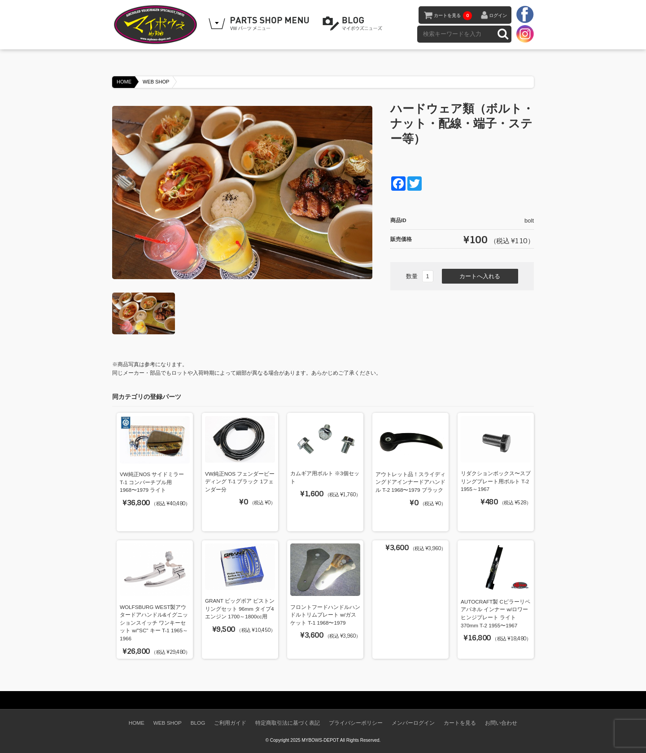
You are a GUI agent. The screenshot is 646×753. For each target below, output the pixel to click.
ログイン (498, 15)
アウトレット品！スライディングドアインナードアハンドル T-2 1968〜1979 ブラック (410, 482)
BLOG (354, 24)
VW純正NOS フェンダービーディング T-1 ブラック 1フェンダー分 (240, 481)
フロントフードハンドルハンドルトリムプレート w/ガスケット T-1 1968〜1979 (325, 615)
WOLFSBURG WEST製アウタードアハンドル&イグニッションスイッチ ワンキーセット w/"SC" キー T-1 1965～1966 (154, 622)
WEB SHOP (156, 81)
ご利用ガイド (230, 723)
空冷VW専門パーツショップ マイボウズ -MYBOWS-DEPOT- (157, 24)
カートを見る (453, 15)
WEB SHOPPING (260, 24)
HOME (124, 81)
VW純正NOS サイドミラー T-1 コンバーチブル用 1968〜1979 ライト (152, 482)
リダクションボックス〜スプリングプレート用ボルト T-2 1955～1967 (496, 481)
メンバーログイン (413, 723)
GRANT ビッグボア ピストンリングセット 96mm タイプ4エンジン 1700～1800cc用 (240, 608)
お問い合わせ (501, 723)
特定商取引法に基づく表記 (287, 723)
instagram (525, 34)
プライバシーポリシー (356, 723)
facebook (525, 15)
